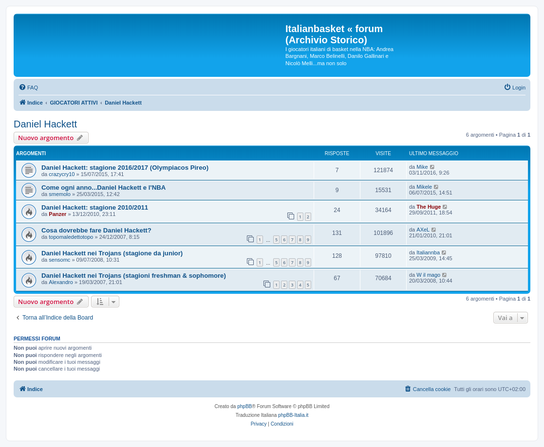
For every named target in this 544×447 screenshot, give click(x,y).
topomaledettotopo (71, 237)
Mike (422, 167)
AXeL (423, 229)
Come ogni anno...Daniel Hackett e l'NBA (103, 187)
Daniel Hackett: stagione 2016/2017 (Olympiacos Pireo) (124, 167)
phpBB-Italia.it (293, 415)
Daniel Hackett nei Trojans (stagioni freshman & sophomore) (133, 275)
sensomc (59, 260)
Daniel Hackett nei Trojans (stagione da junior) (112, 253)
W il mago (428, 275)
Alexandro (61, 282)
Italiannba (428, 252)
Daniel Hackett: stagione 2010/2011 (94, 207)
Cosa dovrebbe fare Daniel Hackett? (96, 230)
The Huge (428, 207)
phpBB (244, 406)
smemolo (60, 194)
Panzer (57, 214)
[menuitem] (28, 87)
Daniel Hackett (45, 124)
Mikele (424, 187)
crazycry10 (62, 174)
